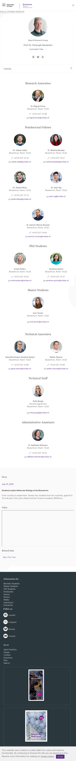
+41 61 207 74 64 (38, 232)
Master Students (11, 586)
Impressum (8, 602)
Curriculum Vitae (36, 49)
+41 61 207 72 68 (38, 114)
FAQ (5, 660)
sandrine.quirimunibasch (57, 280)
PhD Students (9, 589)
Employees (8, 591)
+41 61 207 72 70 (20, 195)
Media (6, 599)
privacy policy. (47, 756)
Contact (38, 68)
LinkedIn (11, 615)
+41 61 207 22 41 (20, 158)
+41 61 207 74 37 (56, 276)
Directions (8, 657)
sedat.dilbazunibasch (21, 199)
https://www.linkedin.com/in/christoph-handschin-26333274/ (33, 57)
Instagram (12, 622)
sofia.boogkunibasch (39, 413)
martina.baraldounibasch (57, 162)
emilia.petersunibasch (21, 280)
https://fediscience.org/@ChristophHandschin (42, 57)
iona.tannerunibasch (39, 322)
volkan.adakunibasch (21, 162)
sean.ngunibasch (57, 196)
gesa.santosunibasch (21, 368)
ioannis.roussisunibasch (39, 236)
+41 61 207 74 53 (20, 276)
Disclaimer (8, 605)
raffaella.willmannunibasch (39, 457)
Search (7, 663)
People (7, 652)
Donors (7, 597)
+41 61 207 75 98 (20, 365)
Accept (60, 757)
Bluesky (11, 629)
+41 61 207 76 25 (38, 453)
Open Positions (10, 649)
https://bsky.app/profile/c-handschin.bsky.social (38, 57)
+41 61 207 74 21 (56, 158)
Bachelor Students (12, 583)
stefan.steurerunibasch (57, 368)
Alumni (7, 594)
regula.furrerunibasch (39, 118)
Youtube (11, 636)
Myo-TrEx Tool (9, 557)
